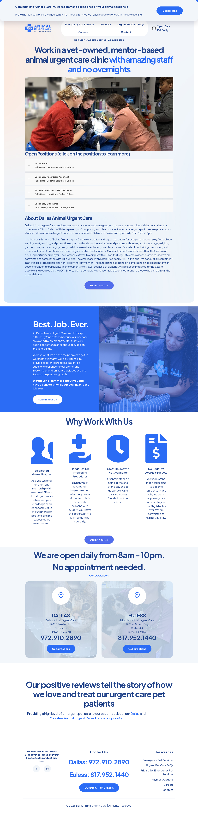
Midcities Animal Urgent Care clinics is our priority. (86, 775)
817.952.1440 (137, 694)
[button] (99, 165)
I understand (169, 10)
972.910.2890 (61, 694)
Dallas (135, 770)
